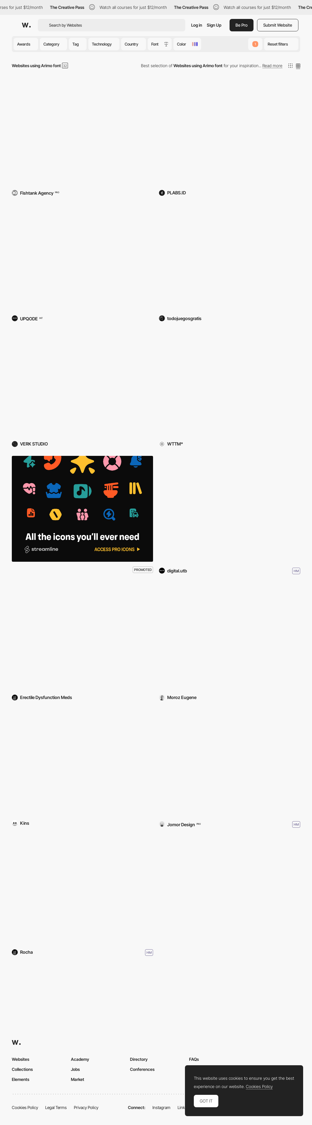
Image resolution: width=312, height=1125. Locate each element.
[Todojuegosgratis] (229, 258)
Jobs (75, 1069)
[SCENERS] (82, 762)
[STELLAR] (229, 762)
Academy (80, 1059)
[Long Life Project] (229, 509)
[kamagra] (82, 637)
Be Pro (241, 25)
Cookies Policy (25, 1107)
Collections (22, 1069)
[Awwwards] (26, 25)
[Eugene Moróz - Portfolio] (229, 637)
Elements (20, 1079)
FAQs (194, 1059)
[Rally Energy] (82, 383)
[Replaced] (229, 383)
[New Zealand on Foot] (82, 890)
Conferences (142, 1069)
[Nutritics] (82, 132)
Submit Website (277, 25)
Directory (139, 1059)
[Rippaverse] (82, 258)
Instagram (161, 1107)
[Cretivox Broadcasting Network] (229, 132)
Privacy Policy (86, 1107)
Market (77, 1079)
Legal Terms (56, 1107)
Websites (20, 1059)
